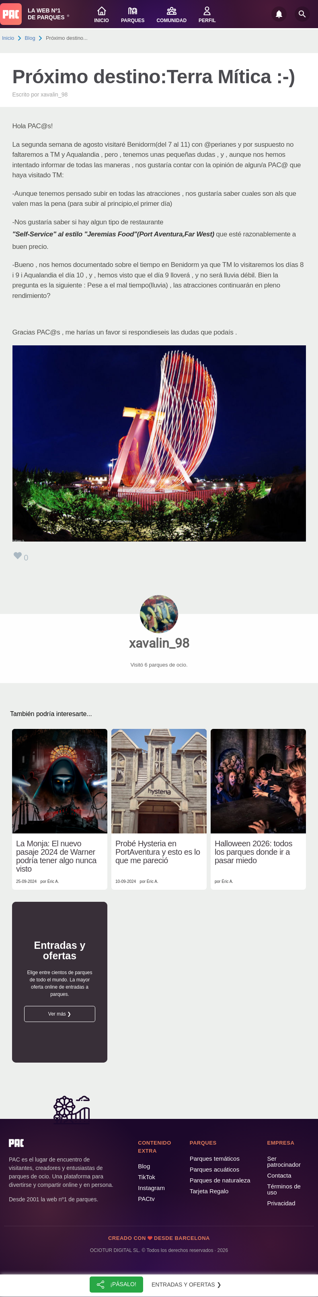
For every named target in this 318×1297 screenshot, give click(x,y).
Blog (30, 38)
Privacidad (281, 1203)
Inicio (8, 38)
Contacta (279, 1175)
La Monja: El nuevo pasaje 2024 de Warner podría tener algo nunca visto (56, 856)
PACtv (146, 1198)
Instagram (151, 1187)
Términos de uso (283, 1189)
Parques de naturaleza (220, 1180)
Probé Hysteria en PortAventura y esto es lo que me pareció (157, 852)
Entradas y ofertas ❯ (187, 1284)
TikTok (146, 1177)
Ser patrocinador (283, 1161)
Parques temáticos (215, 1158)
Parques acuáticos (214, 1169)
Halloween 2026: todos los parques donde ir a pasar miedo (253, 852)
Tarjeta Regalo (209, 1191)
